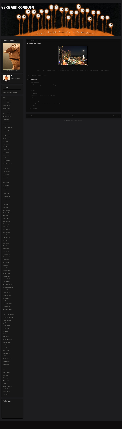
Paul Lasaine (6, 149)
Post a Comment (33, 108)
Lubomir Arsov (6, 196)
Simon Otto (5, 268)
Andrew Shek (6, 185)
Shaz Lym (5, 207)
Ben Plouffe (6, 168)
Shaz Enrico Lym (35, 101)
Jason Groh (5, 375)
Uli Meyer (5, 331)
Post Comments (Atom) (76, 120)
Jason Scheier (6, 152)
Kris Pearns (5, 141)
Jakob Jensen (6, 124)
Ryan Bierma (6, 243)
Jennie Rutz (5, 179)
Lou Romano (6, 144)
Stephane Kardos (7, 342)
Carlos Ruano (6, 298)
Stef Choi (5, 356)
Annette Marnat (6, 312)
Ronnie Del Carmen (7, 345)
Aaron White (6, 240)
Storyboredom (6, 135)
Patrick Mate (6, 290)
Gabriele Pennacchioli (8, 284)
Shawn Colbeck (6, 146)
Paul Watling (6, 193)
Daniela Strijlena (7, 116)
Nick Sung (5, 378)
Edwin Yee (5, 235)
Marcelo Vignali (7, 320)
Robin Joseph (6, 155)
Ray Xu (4, 201)
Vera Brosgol (6, 188)
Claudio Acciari (6, 306)
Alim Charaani (6, 221)
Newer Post (30, 116)
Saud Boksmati (6, 171)
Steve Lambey (6, 372)
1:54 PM (33, 90)
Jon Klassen (6, 174)
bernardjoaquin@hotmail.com (10, 92)
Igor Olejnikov (6, 323)
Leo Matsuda (6, 119)
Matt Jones (5, 265)
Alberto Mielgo (6, 325)
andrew (33, 93)
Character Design (7, 108)
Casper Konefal (6, 257)
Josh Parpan (6, 364)
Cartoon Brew (6, 100)
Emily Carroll (6, 190)
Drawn (4, 97)
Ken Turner (34, 82)
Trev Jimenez (6, 204)
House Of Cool (6, 138)
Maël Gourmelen (7, 113)
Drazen (4, 367)
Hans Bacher (6, 336)
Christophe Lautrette (8, 287)
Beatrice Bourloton (7, 389)
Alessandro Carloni (7, 309)
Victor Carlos (6, 246)
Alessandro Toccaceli (8, 303)
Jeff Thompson (6, 210)
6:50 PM (33, 105)
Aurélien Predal (6, 281)
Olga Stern (5, 215)
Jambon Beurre (6, 391)
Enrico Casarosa (7, 347)
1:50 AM (33, 97)
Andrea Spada (6, 292)
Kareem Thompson (7, 163)
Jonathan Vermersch (8, 127)
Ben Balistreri (6, 276)
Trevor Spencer (6, 199)
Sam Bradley (6, 259)
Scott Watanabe (6, 111)
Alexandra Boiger (7, 295)
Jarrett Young (6, 248)
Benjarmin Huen (7, 122)
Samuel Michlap (7, 279)
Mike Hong (5, 226)
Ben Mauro (5, 133)
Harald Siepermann (7, 339)
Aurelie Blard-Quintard (8, 314)
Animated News (7, 102)
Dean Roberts (6, 380)
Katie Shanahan (6, 232)
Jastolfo (5, 369)
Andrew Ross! (6, 160)
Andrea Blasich (6, 328)
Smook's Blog (6, 361)
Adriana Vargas (6, 229)
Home (73, 116)
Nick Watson (6, 182)
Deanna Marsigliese (7, 386)
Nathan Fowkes (6, 273)
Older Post (116, 116)
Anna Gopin (6, 251)
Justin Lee (5, 383)
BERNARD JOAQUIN (17, 7)
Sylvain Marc (6, 130)
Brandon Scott (6, 254)
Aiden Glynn (6, 218)
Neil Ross (5, 334)
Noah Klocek (6, 350)
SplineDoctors (6, 105)
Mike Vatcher (6, 166)
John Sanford (6, 394)
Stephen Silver (6, 353)
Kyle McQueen (6, 177)
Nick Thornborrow (7, 212)
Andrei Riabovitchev (8, 317)
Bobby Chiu (6, 262)
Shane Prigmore (7, 270)
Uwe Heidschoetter (7, 358)
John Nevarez (6, 301)
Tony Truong (6, 224)
